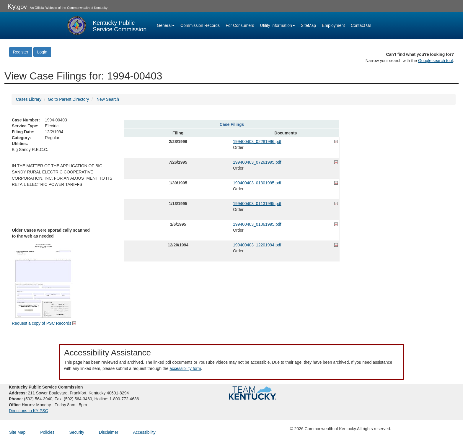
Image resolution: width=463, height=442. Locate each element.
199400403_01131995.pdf (257, 203)
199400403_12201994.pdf (257, 245)
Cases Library (28, 99)
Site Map (17, 432)
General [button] (166, 25)
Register (20, 52)
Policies (47, 432)
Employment (333, 25)
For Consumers (240, 25)
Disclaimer (108, 432)
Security (76, 432)
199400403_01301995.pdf (257, 183)
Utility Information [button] (277, 25)
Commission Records (200, 25)
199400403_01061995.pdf (257, 224)
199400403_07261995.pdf (257, 162)
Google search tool (435, 60)
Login (42, 52)
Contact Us (361, 25)
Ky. (17, 6)
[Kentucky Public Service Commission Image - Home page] (106, 25)
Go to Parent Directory (68, 99)
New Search (108, 99)
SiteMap (308, 25)
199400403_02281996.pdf (257, 141)
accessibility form (185, 368)
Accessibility (144, 432)
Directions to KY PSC (28, 410)
